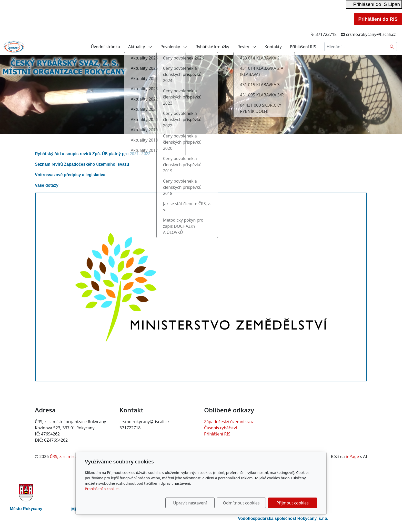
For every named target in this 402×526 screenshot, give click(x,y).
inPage (352, 456)
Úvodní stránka (105, 46)
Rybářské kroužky (212, 46)
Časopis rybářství (220, 428)
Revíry (246, 46)
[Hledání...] (355, 46)
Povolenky (173, 46)
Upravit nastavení (190, 503)
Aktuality (140, 46)
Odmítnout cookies (241, 503)
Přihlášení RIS (303, 46)
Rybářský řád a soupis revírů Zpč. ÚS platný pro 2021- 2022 (92, 154)
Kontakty (273, 46)
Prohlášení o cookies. (102, 488)
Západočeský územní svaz (229, 421)
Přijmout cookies (292, 503)
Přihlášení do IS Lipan (374, 4)
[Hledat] (392, 46)
